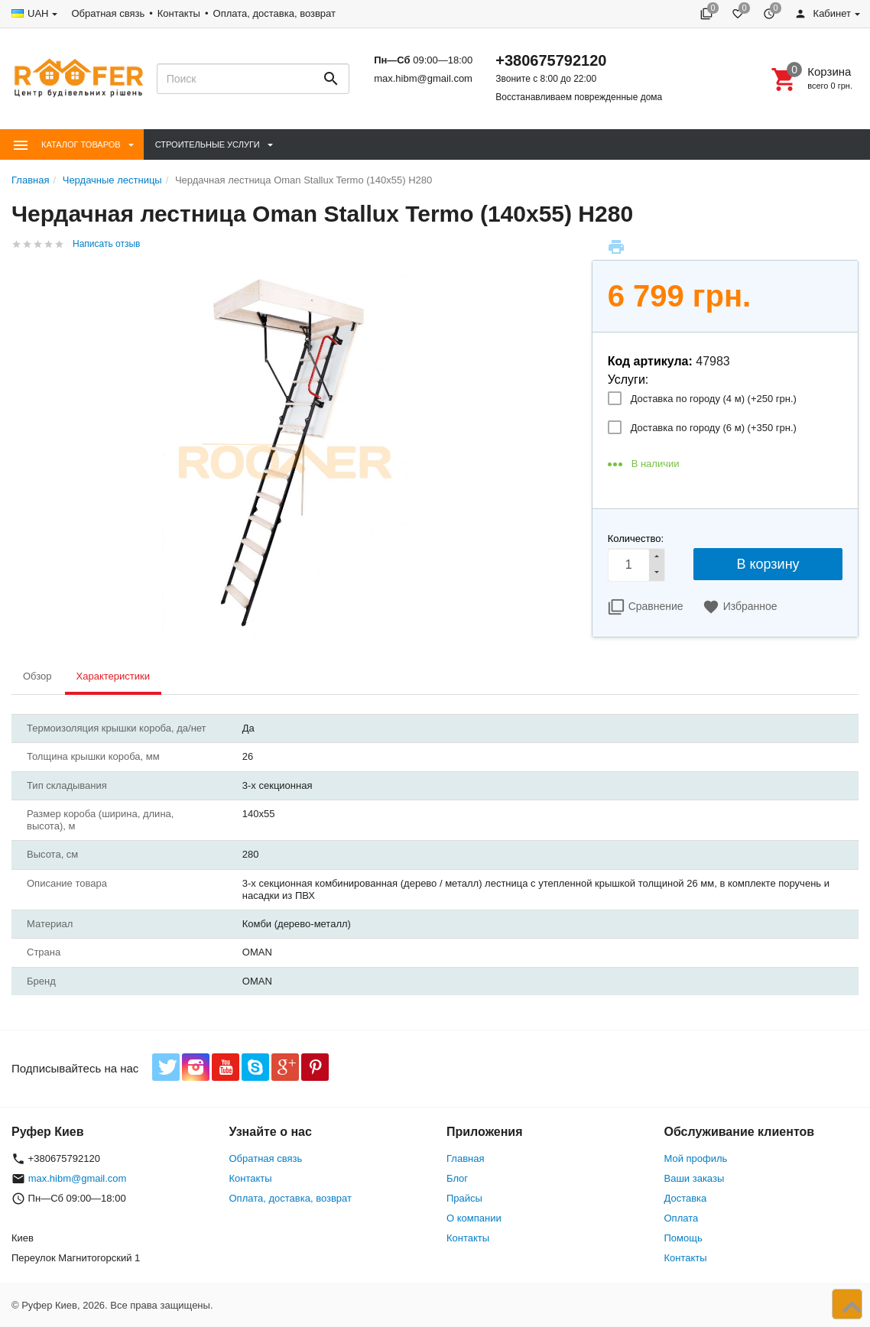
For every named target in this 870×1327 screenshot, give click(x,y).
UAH (38, 13)
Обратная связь (107, 13)
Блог (457, 1178)
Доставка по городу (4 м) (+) (714, 398)
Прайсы (464, 1198)
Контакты (178, 13)
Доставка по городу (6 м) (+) (714, 427)
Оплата (681, 1218)
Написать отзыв (106, 243)
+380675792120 (550, 60)
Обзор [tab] (37, 676)
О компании (474, 1218)
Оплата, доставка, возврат (274, 13)
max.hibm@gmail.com (423, 78)
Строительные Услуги (207, 144)
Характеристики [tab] (113, 676)
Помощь (683, 1238)
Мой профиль (696, 1158)
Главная (465, 1158)
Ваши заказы (694, 1178)
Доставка (685, 1198)
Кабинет (822, 13)
